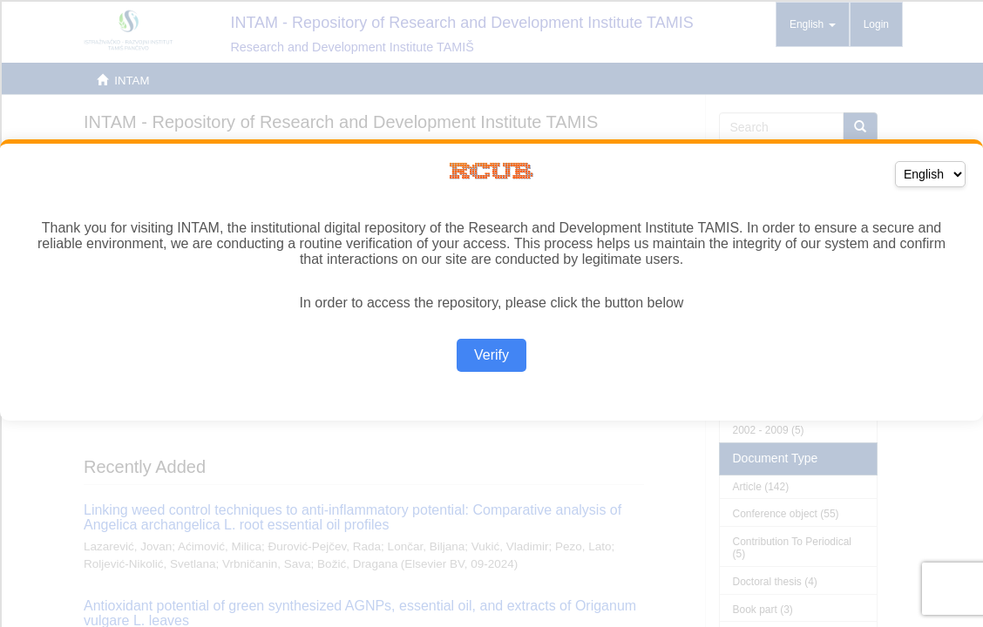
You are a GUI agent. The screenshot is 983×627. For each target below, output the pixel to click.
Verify (491, 354)
